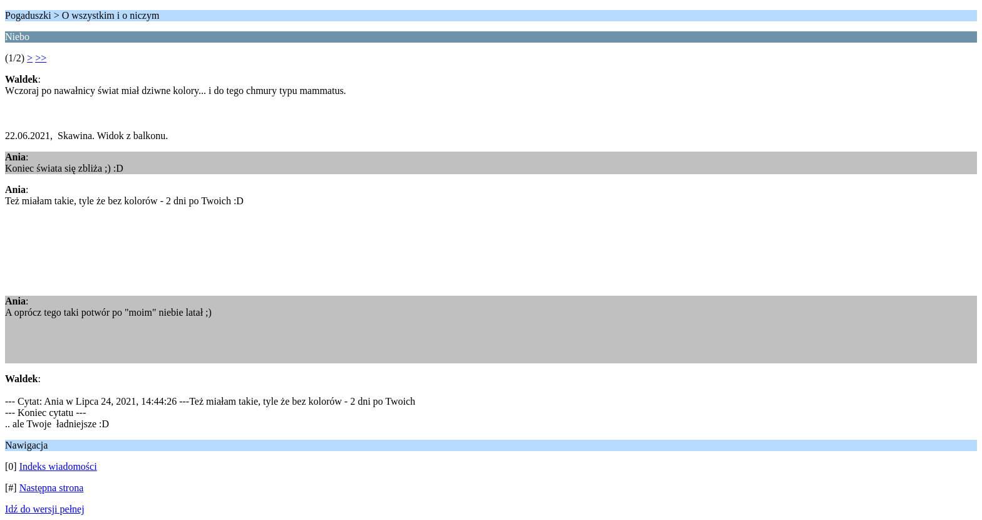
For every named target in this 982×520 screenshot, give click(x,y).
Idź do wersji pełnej (45, 509)
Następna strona (51, 487)
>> (40, 58)
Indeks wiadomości (58, 466)
